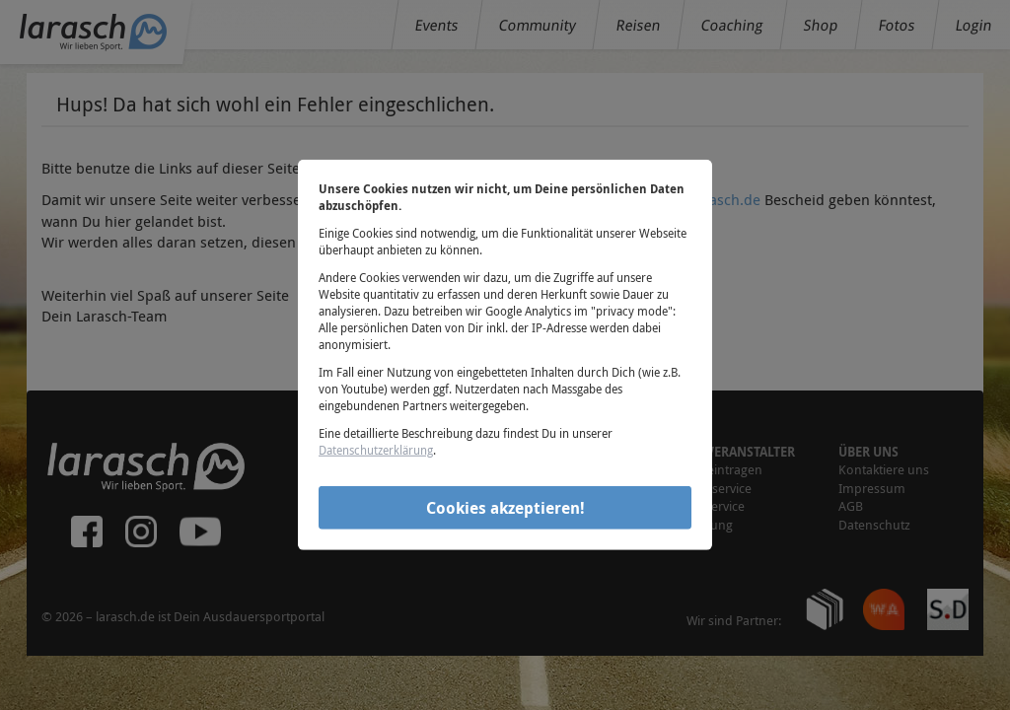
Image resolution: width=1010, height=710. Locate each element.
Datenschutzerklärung (376, 450)
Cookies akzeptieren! (505, 507)
